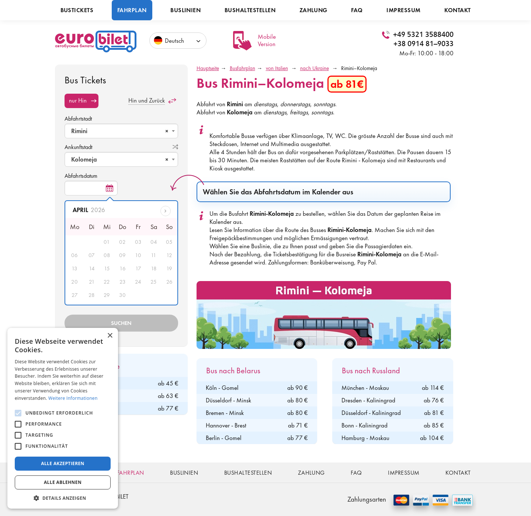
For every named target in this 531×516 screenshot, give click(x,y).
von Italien (277, 68)
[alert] (62, 418)
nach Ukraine (314, 68)
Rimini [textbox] (120, 131)
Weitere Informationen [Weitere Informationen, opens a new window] (73, 398)
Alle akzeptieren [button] (62, 463)
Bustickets (77, 10)
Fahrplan (132, 10)
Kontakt (457, 10)
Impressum (403, 10)
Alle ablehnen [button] (62, 482)
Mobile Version (267, 40)
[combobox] (121, 131)
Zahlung (313, 10)
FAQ (356, 10)
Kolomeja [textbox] (120, 159)
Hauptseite (208, 68)
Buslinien (185, 10)
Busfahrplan (242, 68)
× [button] (109, 336)
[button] (63, 497)
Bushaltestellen (250, 10)
